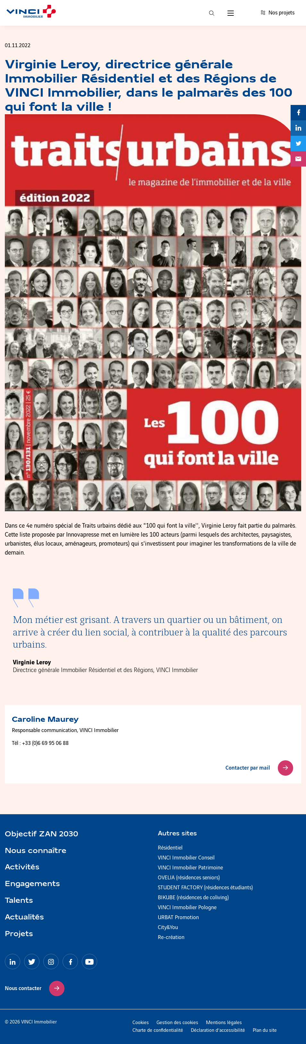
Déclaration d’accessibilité (218, 1030)
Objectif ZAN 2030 (41, 834)
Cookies (140, 1022)
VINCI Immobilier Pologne (187, 907)
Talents (19, 901)
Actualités (24, 917)
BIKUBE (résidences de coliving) (193, 898)
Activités (22, 867)
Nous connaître (35, 851)
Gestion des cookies (177, 1022)
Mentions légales (224, 1022)
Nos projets (277, 13)
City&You (168, 927)
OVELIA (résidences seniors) (189, 878)
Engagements (32, 884)
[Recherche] (211, 13)
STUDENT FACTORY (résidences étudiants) (205, 888)
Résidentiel (170, 848)
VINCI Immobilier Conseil (186, 858)
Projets (19, 934)
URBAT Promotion (178, 917)
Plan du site (265, 1030)
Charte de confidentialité (157, 1030)
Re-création (171, 937)
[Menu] (230, 13)
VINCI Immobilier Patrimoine (190, 868)
